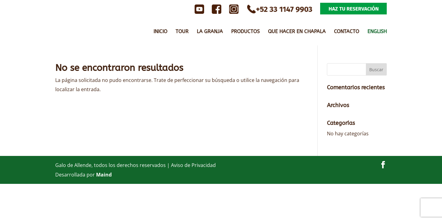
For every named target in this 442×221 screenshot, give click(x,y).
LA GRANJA (210, 31)
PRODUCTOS (245, 31)
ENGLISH (377, 31)
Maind (104, 174)
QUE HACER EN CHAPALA (297, 31)
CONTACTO (346, 31)
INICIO (160, 31)
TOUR (182, 31)
